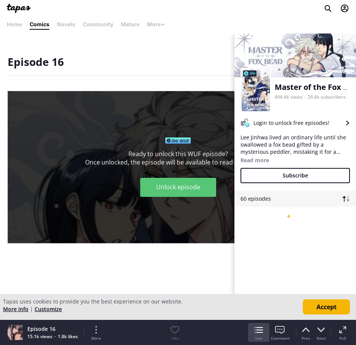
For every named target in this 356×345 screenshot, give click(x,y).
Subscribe (295, 175)
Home (14, 24)
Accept (326, 307)
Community (98, 24)
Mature (130, 24)
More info (15, 309)
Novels (66, 24)
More (156, 24)
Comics (39, 24)
